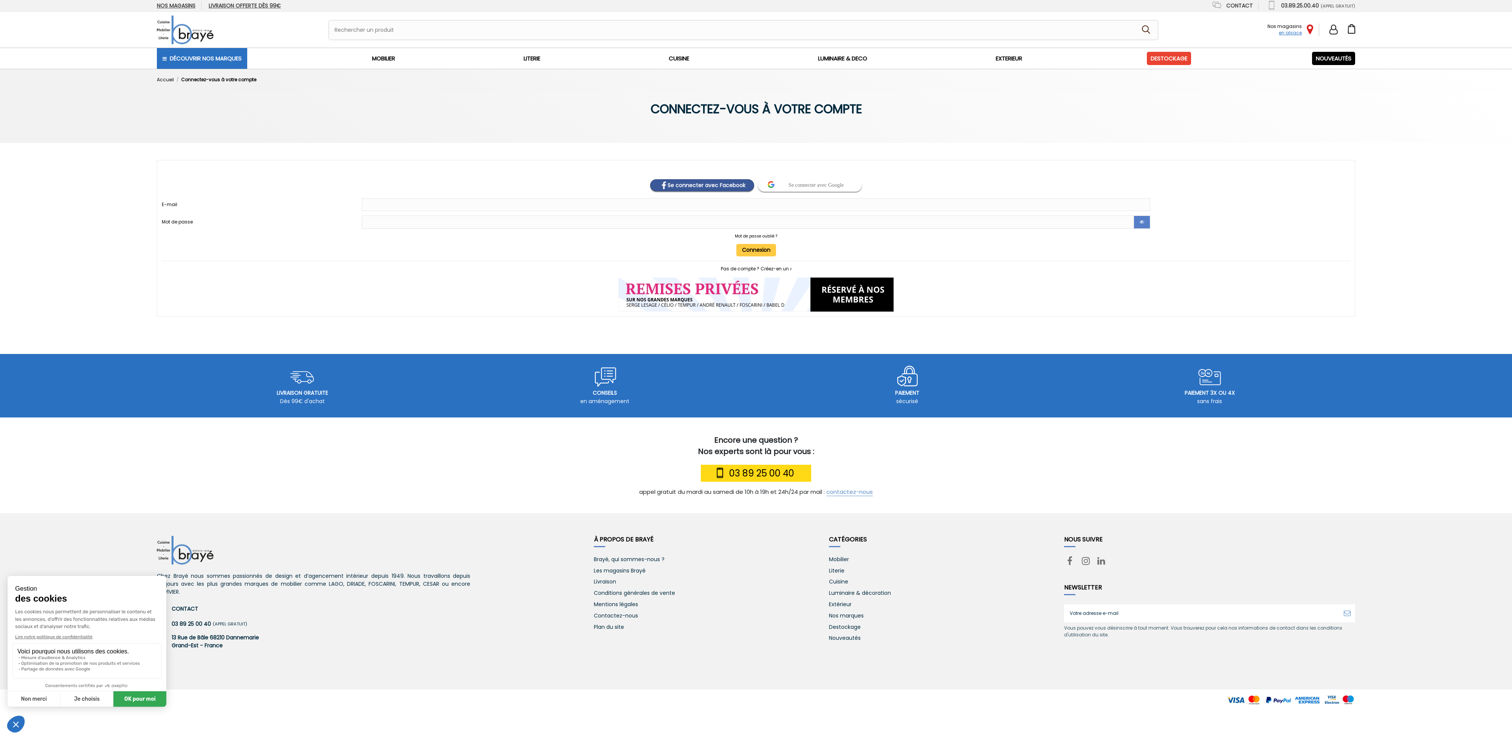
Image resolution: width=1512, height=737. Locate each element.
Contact (1232, 5)
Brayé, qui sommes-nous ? (629, 559)
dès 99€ (245, 5)
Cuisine (838, 582)
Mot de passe (177, 222)
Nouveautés (845, 638)
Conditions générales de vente (634, 593)
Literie (836, 571)
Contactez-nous (616, 616)
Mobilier (839, 559)
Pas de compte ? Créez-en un (756, 268)
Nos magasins (176, 5)
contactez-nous (849, 492)
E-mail (169, 204)
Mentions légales (616, 604)
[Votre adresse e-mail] (1201, 613)
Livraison (605, 582)
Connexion (756, 250)
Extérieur (840, 604)
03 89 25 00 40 (754, 473)
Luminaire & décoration (860, 593)
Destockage (845, 627)
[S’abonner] (1347, 613)
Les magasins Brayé (620, 571)
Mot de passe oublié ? (756, 236)
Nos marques (846, 616)
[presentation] (1127, 656)
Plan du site (609, 627)
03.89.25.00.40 (1310, 5)
